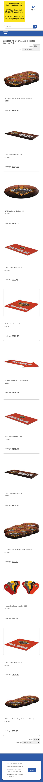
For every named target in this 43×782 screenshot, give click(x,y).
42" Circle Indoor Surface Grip (14, 211)
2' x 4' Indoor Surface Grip (13, 267)
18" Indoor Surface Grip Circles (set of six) (18, 98)
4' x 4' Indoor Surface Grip (13, 662)
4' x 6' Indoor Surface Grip (13, 324)
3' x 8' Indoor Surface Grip (13, 493)
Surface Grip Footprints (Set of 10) (15, 606)
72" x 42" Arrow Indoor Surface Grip (16, 380)
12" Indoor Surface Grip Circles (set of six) (18, 549)
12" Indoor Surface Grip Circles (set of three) (19, 719)
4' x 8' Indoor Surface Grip (13, 154)
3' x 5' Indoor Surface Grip (13, 437)
